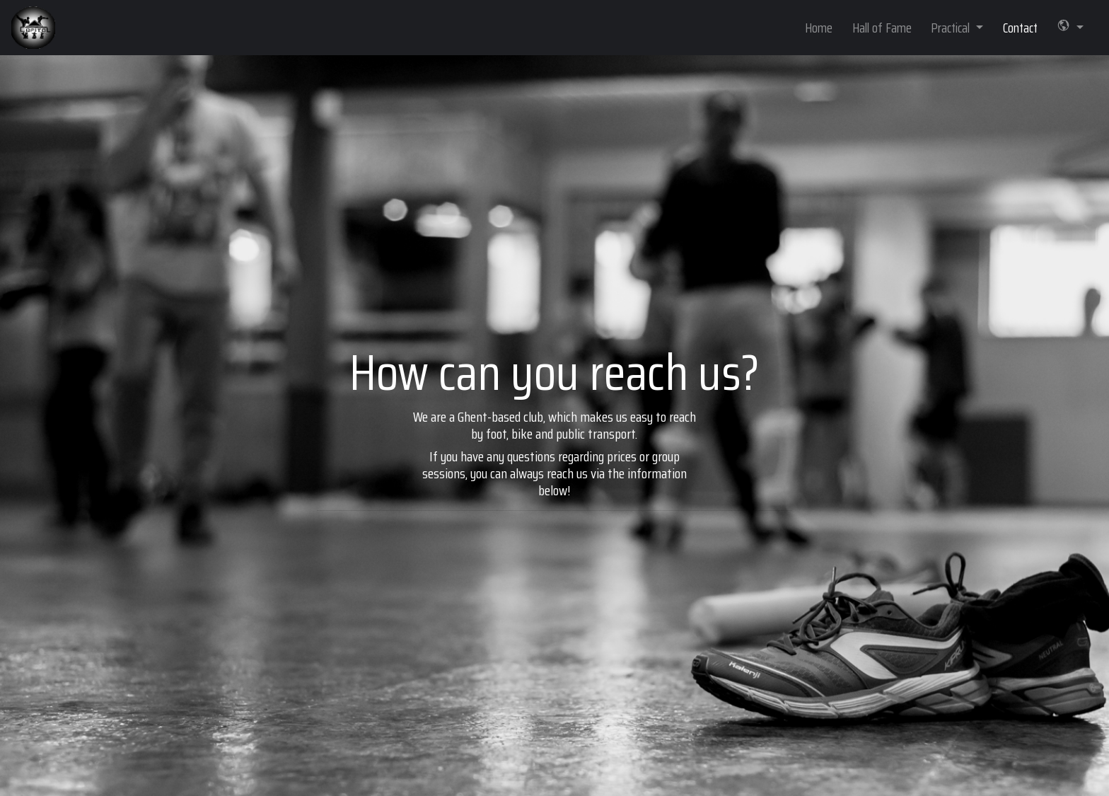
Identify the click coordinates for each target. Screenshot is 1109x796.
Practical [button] (951, 27)
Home (818, 27)
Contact (1020, 27)
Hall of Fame (882, 27)
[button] (1070, 28)
